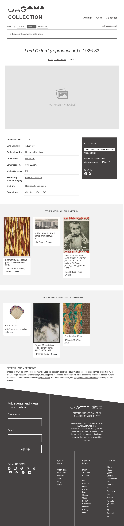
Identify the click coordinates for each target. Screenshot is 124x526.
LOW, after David (57, 59)
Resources (42, 26)
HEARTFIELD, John (73, 272)
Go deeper (111, 17)
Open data (61, 470)
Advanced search (109, 26)
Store (59, 479)
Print (27, 171)
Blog (59, 481)
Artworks (88, 17)
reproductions (44, 378)
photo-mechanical (33, 177)
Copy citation (90, 153)
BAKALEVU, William (73, 340)
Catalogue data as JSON (95, 162)
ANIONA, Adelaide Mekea (16, 329)
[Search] (62, 34)
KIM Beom (39, 242)
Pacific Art (30, 158)
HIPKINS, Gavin (42, 354)
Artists (99, 17)
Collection (25, 17)
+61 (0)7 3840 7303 (111, 503)
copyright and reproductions (86, 378)
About (59, 484)
